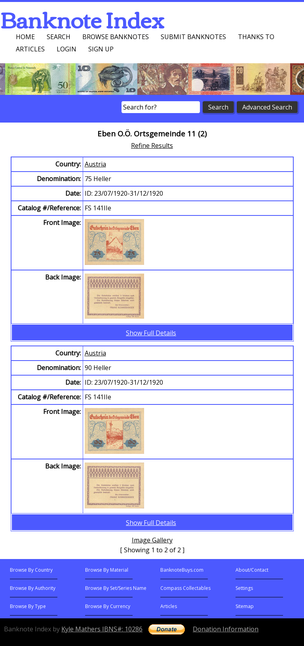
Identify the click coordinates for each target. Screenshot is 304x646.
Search (58, 36)
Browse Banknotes (115, 36)
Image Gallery (152, 540)
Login (66, 49)
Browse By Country (31, 570)
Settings (244, 588)
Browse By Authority (32, 588)
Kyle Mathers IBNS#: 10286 (101, 629)
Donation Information (225, 629)
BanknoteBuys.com (181, 570)
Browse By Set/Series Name (115, 588)
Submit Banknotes (193, 36)
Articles (30, 49)
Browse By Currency (107, 606)
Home (25, 36)
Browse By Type (28, 606)
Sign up (101, 49)
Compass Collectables (185, 588)
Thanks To (256, 36)
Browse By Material (106, 570)
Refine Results (152, 145)
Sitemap (245, 606)
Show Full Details (151, 333)
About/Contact (252, 570)
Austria (95, 164)
